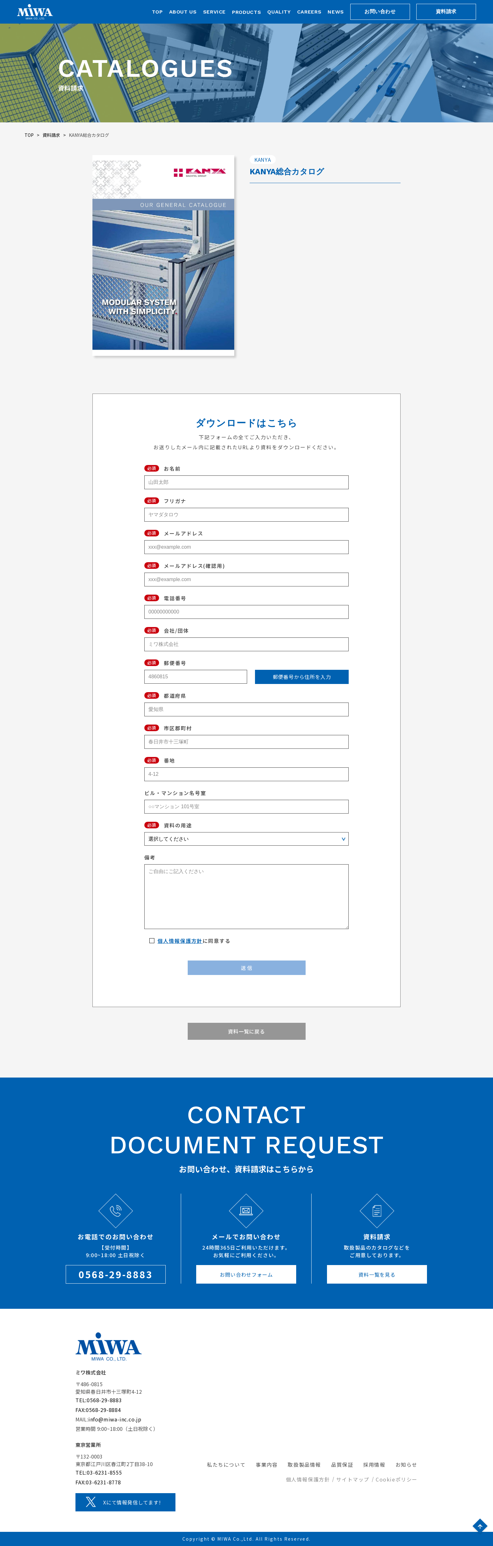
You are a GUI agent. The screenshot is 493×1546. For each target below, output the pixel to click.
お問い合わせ (380, 11)
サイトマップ (352, 1479)
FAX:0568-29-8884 (98, 1410)
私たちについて (226, 1464)
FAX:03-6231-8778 (98, 1482)
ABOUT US (183, 12)
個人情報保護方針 (180, 940)
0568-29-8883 (116, 1274)
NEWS (336, 12)
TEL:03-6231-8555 (98, 1472)
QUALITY (279, 12)
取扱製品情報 (304, 1464)
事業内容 (267, 1464)
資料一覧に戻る (246, 1031)
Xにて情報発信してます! (132, 1502)
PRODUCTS (246, 12)
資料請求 (446, 11)
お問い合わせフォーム (246, 1274)
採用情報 (374, 1464)
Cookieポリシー (397, 1479)
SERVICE (214, 12)
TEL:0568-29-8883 (98, 1400)
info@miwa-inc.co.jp (114, 1419)
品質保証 (342, 1464)
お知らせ (407, 1464)
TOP (157, 12)
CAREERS (309, 12)
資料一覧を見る (377, 1274)
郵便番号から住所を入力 (302, 677)
